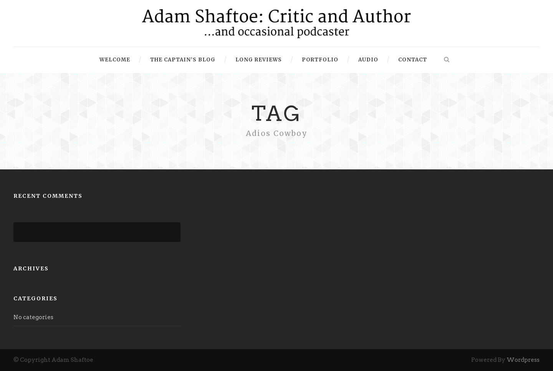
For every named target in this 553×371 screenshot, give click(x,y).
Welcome (114, 59)
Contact (412, 59)
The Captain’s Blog (182, 59)
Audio (368, 59)
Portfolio (320, 59)
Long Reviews (258, 59)
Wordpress (523, 359)
